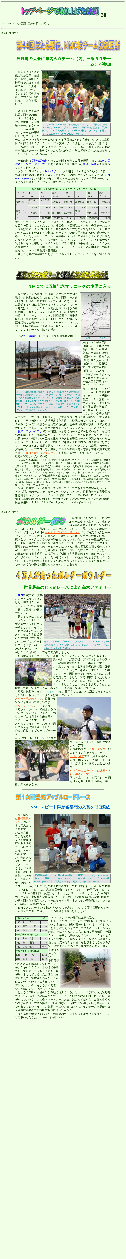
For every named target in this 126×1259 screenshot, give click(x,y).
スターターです (24, 705)
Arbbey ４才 (77, 756)
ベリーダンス (97, 749)
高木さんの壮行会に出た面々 (62, 532)
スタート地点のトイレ (28, 698)
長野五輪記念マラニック (41, 452)
